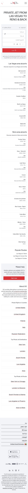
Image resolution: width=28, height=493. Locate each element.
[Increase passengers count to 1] (14, 44)
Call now (14, 278)
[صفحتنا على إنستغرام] (16, 470)
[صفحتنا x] (13, 470)
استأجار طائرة (6, 27)
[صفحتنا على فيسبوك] (18, 470)
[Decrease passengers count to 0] (23, 44)
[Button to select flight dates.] (14, 40)
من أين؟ (22, 32)
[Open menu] (26, 3)
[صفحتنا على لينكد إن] (9, 470)
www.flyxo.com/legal (7, 488)
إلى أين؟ (22, 36)
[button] (14, 423)
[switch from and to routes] (5, 34)
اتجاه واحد (22, 27)
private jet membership (20, 291)
